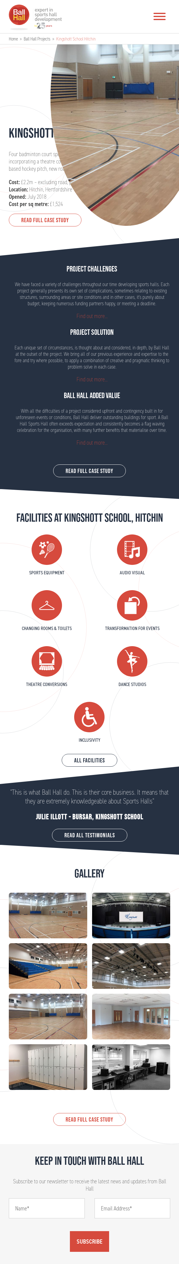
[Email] (132, 1208)
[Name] (46, 1208)
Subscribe (89, 1241)
